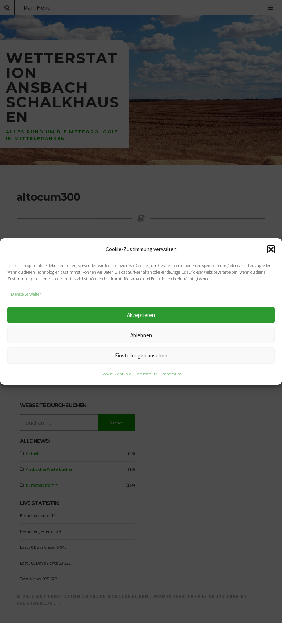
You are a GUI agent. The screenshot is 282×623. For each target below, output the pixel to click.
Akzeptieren (141, 315)
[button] (271, 249)
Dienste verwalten (26, 294)
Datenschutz (146, 374)
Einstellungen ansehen (141, 355)
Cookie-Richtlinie (116, 374)
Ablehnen (141, 335)
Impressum (171, 374)
